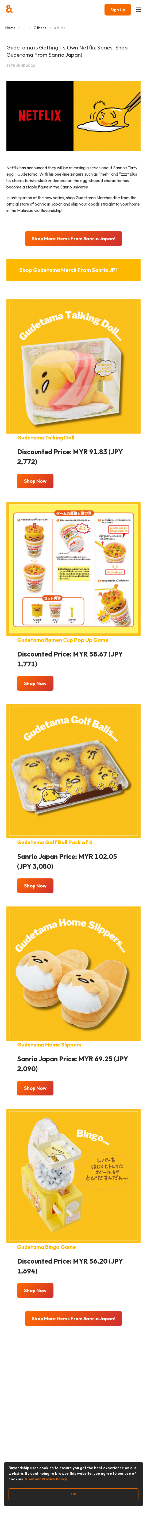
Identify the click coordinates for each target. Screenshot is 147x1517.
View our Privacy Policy (46, 1479)
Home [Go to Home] (10, 27)
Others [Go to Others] (40, 27)
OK (73, 1494)
